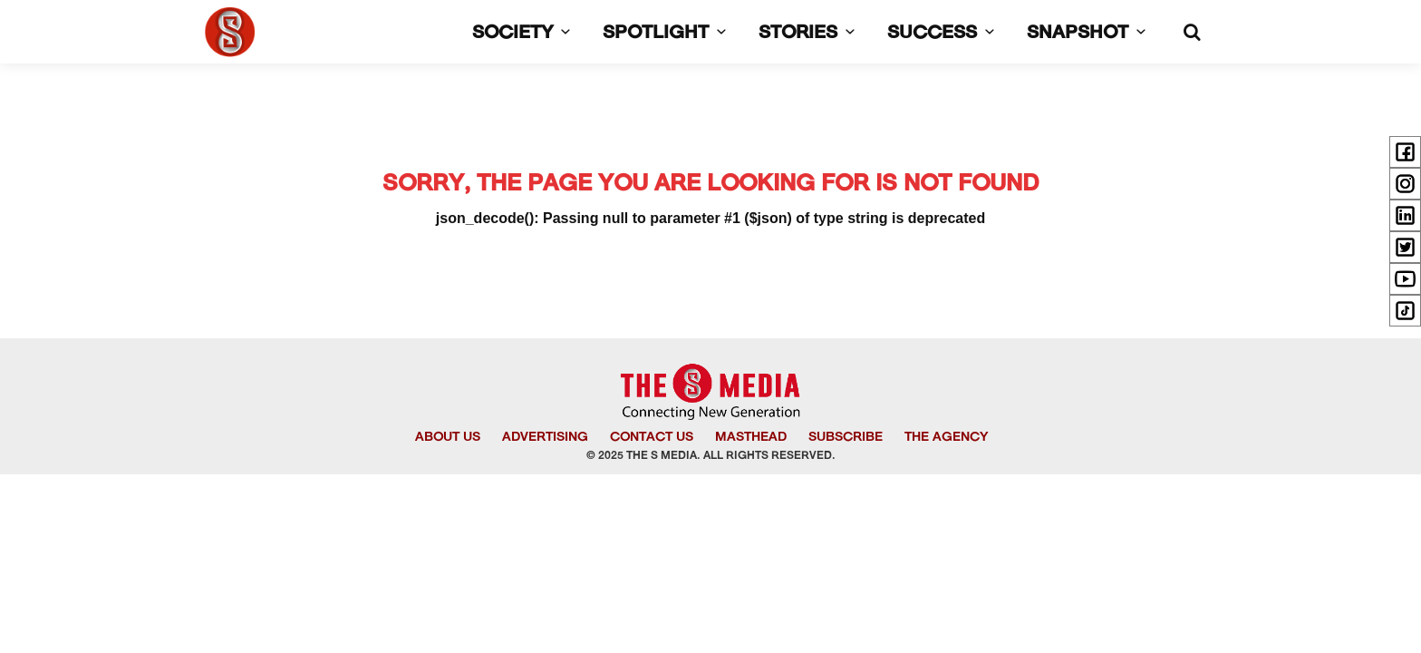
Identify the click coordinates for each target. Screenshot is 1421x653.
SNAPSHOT (1090, 33)
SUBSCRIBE (845, 437)
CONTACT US (651, 437)
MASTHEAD (751, 437)
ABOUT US (447, 437)
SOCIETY (524, 33)
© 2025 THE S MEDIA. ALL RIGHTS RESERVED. (711, 456)
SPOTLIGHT (668, 33)
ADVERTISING (545, 437)
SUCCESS (944, 33)
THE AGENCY (946, 437)
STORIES (810, 33)
